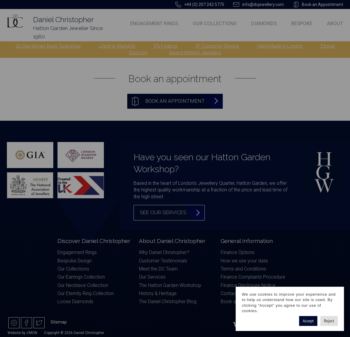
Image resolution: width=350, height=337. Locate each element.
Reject (329, 321)
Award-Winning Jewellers (195, 52)
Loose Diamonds (75, 301)
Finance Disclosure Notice (248, 285)
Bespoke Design (74, 261)
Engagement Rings (154, 23)
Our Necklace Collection (82, 285)
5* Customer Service (217, 46)
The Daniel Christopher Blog (167, 301)
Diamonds (264, 23)
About (335, 23)
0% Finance (166, 46)
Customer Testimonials (163, 261)
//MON (31, 333)
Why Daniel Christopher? (164, 252)
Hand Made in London (280, 46)
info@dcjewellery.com (263, 4)
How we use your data (244, 261)
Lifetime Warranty (117, 46)
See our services (163, 212)
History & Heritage (158, 293)
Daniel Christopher (63, 19)
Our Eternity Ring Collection (85, 293)
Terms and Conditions (243, 269)
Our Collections (215, 23)
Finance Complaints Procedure (253, 277)
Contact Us (232, 293)
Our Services (152, 277)
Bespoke (301, 23)
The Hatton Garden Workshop (170, 285)
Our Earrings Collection (81, 277)
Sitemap (59, 322)
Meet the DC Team (158, 269)
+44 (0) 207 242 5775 (204, 4)
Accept (308, 321)
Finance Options (237, 252)
